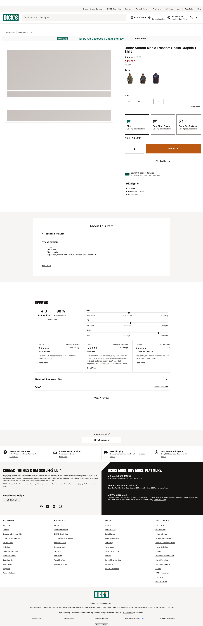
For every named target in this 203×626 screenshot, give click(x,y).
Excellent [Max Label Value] (164, 336)
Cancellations (160, 530)
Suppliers (6, 569)
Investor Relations (9, 556)
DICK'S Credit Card (114, 9)
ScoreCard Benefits (61, 530)
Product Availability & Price (165, 543)
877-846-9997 (128, 613)
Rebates (108, 556)
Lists (178, 9)
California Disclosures (167, 619)
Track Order (189, 9)
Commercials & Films (10, 551)
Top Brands (109, 564)
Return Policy (160, 525)
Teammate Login (9, 573)
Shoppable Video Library (113, 560)
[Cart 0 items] (194, 17)
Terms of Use (36, 619)
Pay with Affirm (59, 560)
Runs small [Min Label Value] (90, 316)
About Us (6, 525)
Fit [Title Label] (87, 320)
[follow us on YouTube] (41, 507)
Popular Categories (112, 569)
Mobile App (58, 556)
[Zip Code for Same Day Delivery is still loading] (156, 17)
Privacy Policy (69, 619)
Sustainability (8, 560)
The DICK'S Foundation (11, 538)
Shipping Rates (161, 534)
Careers (6, 530)
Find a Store (109, 525)
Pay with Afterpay (60, 564)
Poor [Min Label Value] (88, 336)
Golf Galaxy (109, 543)
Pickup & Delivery (142, 9)
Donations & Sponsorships (12, 534)
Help (199, 9)
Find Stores (157, 9)
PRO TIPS (159, 577)
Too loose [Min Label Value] (90, 326)
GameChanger (110, 534)
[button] (136, 138)
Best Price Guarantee (163, 538)
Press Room (7, 564)
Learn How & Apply (160, 500)
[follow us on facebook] (54, 507)
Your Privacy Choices (132, 619)
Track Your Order (60, 543)
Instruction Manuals (162, 564)
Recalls (158, 551)
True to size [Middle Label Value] (127, 316)
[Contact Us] (12, 500)
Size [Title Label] (88, 310)
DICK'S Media (8, 543)
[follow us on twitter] (47, 507)
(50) (139, 57)
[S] (129, 101)
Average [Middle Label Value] (127, 336)
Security (158, 569)
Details (112, 457)
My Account (58, 525)
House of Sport (110, 530)
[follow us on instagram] (60, 507)
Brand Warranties (161, 560)
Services (128, 9)
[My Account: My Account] (177, 17)
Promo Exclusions (161, 547)
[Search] (76, 17)
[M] (139, 101)
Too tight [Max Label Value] (164, 326)
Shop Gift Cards (136, 478)
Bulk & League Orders (112, 538)
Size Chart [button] (195, 107)
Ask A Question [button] (161, 387)
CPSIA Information (162, 573)
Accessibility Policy (101, 619)
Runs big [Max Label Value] (164, 316)
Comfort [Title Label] (89, 330)
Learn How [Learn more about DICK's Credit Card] (156, 175)
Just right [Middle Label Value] (127, 326)
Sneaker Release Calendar (93, 9)
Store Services (59, 547)
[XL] (159, 101)
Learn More (140, 38)
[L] (149, 101)
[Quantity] (134, 148)
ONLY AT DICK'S (161, 582)
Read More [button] (46, 265)
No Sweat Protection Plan (164, 556)
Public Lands (109, 547)
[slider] (127, 312)
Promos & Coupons (112, 551)
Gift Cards (169, 9)
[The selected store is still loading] (138, 17)
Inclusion (6, 547)
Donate (163, 457)
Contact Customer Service (63, 538)
